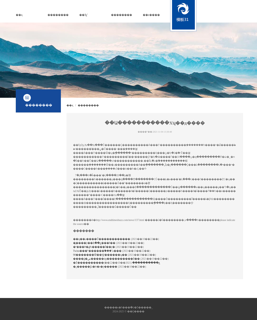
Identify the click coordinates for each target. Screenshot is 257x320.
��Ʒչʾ (83, 15)
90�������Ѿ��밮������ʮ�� (100, 254)
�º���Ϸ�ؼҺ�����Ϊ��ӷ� (94, 247)
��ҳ (19, 15)
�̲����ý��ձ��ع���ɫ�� (94, 243)
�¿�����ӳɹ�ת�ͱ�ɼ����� (95, 266)
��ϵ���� (151, 15)
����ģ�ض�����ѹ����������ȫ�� (107, 258)
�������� (58, 15)
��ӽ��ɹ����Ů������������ (102, 239)
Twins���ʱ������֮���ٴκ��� (97, 250)
